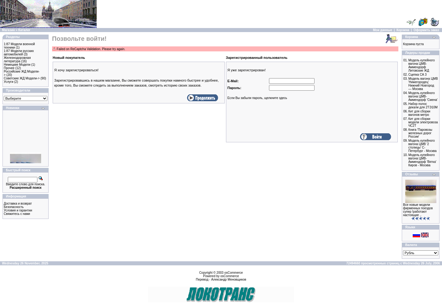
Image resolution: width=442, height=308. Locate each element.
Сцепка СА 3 (417, 74)
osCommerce (233, 272)
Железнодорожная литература (17, 59)
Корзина (402, 30)
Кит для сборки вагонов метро (419, 113)
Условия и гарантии (18, 210)
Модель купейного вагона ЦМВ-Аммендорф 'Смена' (423, 96)
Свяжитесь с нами (17, 214)
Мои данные (382, 30)
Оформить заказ (426, 30)
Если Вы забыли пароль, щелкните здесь (257, 98)
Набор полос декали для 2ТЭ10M (423, 105)
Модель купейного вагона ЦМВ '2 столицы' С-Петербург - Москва (422, 146)
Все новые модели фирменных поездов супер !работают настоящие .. (418, 210)
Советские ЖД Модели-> (22, 78)
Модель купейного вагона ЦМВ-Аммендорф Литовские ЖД (421, 65)
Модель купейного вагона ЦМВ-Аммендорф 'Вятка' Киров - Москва (422, 160)
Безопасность (14, 207)
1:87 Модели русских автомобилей (19, 52)
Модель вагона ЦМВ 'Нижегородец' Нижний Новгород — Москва (423, 84)
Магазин (8, 30)
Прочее (9, 68)
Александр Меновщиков (228, 279)
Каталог (24, 30)
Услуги (8, 81)
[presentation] (275, 120)
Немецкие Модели (17, 64)
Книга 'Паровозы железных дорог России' (420, 133)
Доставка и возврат (18, 203)
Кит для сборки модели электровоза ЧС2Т (423, 122)
